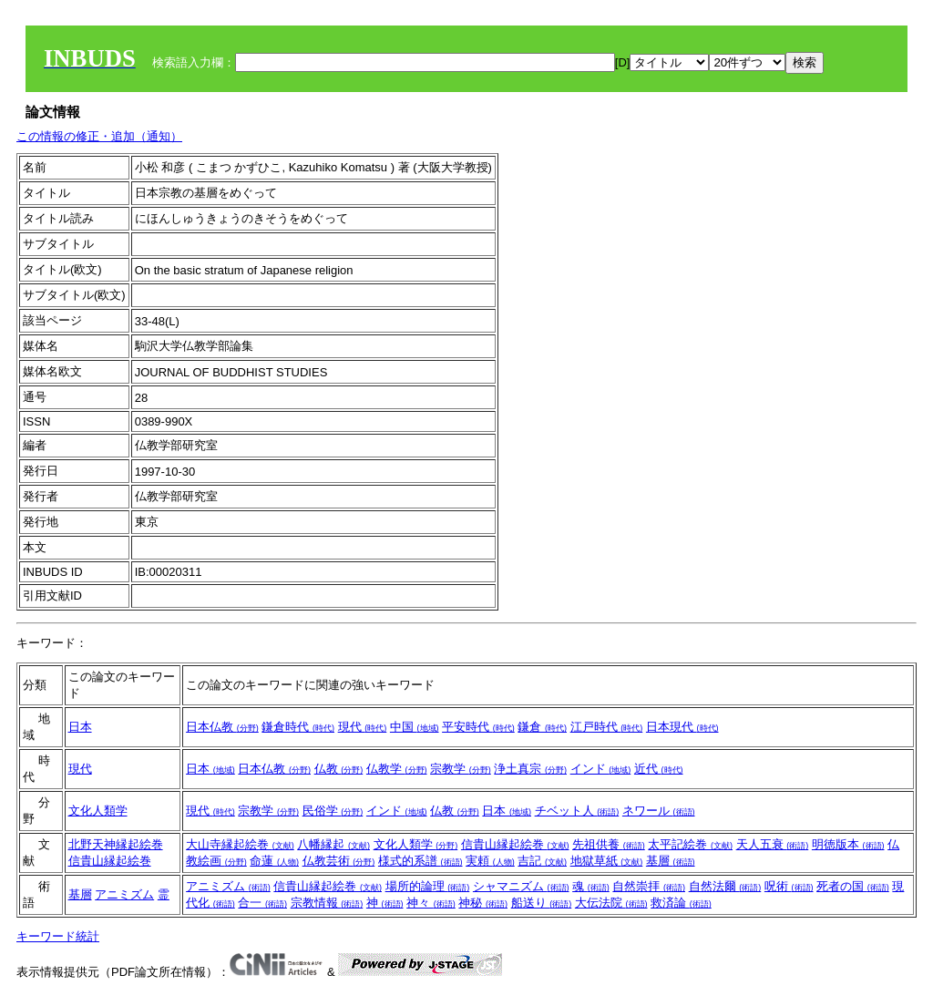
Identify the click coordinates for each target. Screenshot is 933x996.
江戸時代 (606, 727)
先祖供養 (608, 844)
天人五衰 (772, 844)
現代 (362, 727)
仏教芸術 (338, 861)
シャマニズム (521, 886)
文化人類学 (98, 810)
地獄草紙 (606, 861)
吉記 (542, 861)
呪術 (789, 886)
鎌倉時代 (297, 727)
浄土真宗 (530, 768)
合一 (262, 902)
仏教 (339, 768)
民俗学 (333, 810)
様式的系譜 (420, 861)
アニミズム (124, 894)
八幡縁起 (333, 844)
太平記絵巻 (690, 844)
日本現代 (682, 727)
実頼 (490, 861)
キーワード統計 (57, 936)
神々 (431, 902)
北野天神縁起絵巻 (115, 844)
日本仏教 (222, 727)
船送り (541, 902)
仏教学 (396, 768)
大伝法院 (611, 902)
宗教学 (460, 768)
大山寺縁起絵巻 (240, 844)
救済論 (681, 902)
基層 (670, 861)
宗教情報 (327, 902)
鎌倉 (542, 727)
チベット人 (577, 810)
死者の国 (852, 886)
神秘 (483, 902)
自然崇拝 (648, 886)
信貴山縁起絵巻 (109, 861)
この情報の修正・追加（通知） (99, 136)
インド (600, 768)
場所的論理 (427, 886)
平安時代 (478, 727)
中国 (414, 727)
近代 (658, 768)
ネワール (658, 810)
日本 (80, 727)
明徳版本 (848, 844)
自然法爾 (725, 886)
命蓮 (274, 861)
